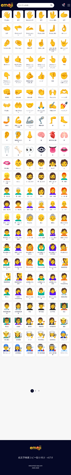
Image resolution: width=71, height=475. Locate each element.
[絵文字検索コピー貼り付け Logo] (35, 449)
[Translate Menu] (63, 5)
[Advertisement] (35, 373)
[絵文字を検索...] (51, 5)
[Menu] (68, 5)
